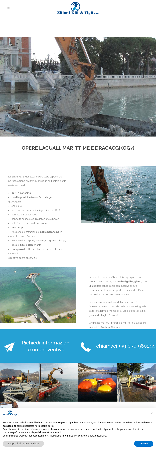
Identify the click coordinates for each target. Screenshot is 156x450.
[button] (151, 413)
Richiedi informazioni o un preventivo (46, 346)
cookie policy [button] (47, 426)
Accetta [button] (144, 443)
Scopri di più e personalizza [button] (23, 443)
